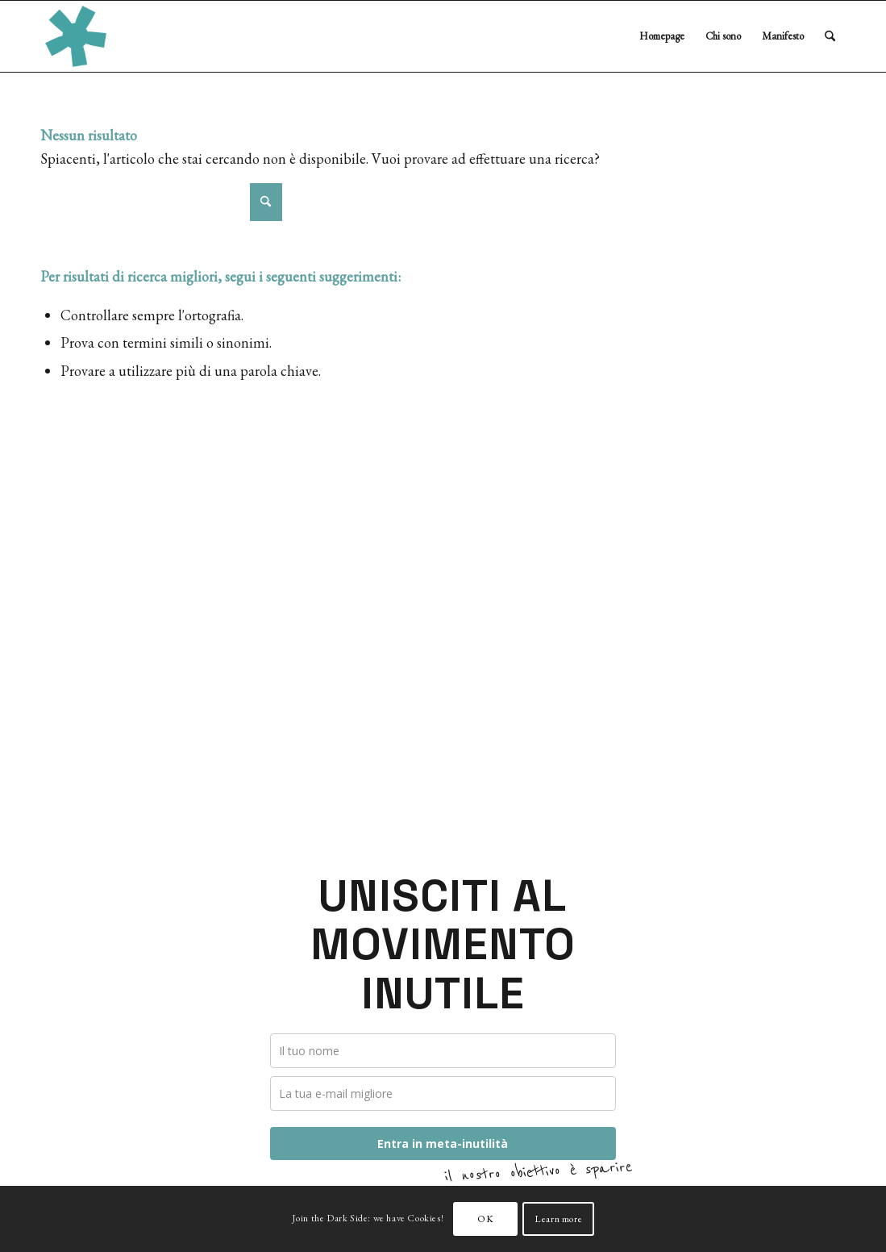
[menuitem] (662, 36)
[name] (443, 1050)
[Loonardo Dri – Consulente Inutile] (75, 36)
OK (485, 1218)
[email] (443, 1093)
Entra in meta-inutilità (442, 1143)
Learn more (558, 1218)
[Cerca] (830, 36)
